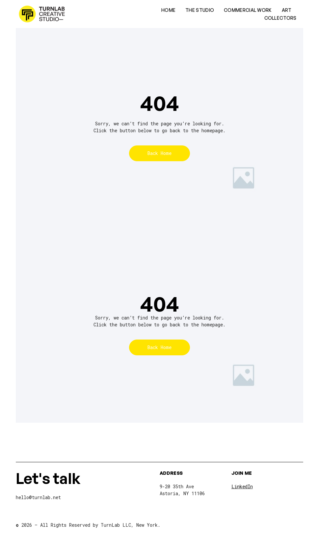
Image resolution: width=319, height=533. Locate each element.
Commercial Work (248, 10)
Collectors (280, 18)
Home (168, 10)
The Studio (199, 10)
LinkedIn (242, 486)
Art (287, 10)
